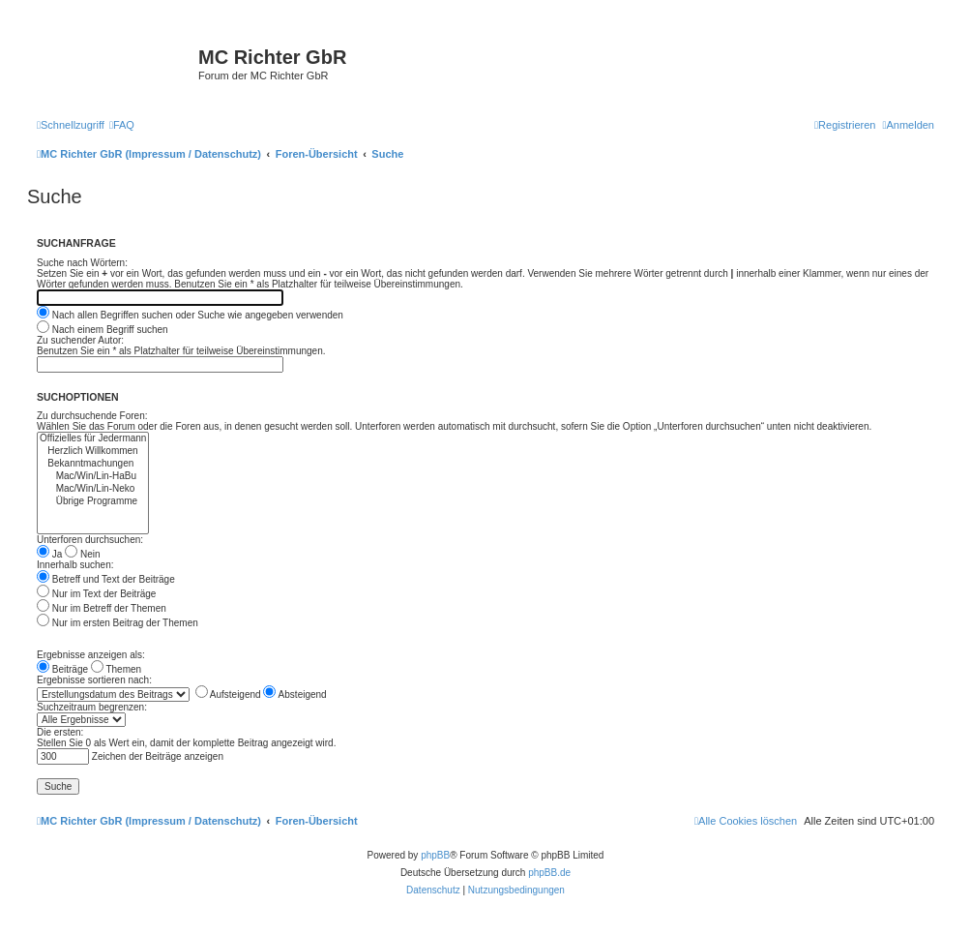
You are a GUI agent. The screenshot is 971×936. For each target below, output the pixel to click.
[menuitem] (121, 124)
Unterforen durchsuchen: (90, 539)
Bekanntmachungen (93, 464)
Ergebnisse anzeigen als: (91, 654)
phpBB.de (549, 872)
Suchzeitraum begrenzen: (92, 707)
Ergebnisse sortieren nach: (94, 680)
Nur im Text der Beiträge (96, 594)
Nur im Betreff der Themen (101, 608)
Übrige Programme (93, 502)
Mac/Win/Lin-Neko (93, 489)
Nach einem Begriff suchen (102, 329)
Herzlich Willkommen (93, 451)
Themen (116, 669)
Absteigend (294, 694)
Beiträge (62, 669)
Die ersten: (60, 732)
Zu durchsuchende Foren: (92, 415)
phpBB (435, 855)
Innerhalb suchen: (75, 564)
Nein (82, 554)
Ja (49, 554)
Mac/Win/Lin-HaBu (93, 476)
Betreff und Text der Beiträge (106, 579)
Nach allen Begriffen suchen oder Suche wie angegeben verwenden (190, 315)
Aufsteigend (228, 694)
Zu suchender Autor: (80, 340)
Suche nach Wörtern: (82, 262)
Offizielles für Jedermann (93, 439)
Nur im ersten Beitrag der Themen (117, 623)
